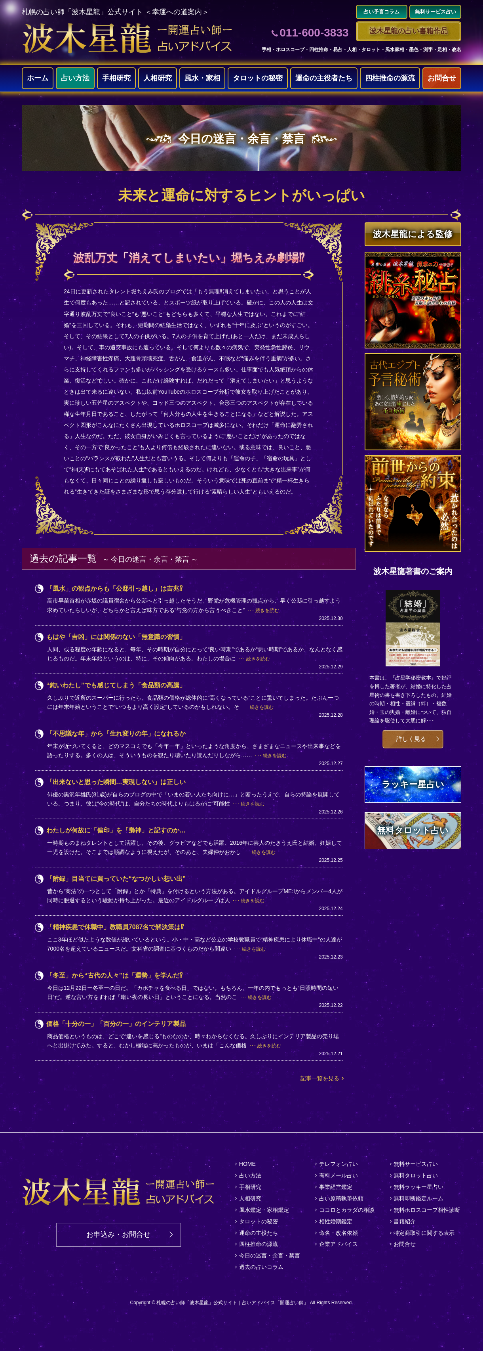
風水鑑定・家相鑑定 (264, 1210)
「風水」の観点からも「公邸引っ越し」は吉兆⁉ (114, 588)
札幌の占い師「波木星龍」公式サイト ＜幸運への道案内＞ (115, 12)
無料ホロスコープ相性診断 (427, 1210)
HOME (247, 1164)
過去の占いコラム (261, 1267)
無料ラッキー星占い (418, 1187)
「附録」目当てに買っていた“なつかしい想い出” (116, 878)
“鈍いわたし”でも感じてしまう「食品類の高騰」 (116, 685)
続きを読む (267, 610)
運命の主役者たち (323, 78)
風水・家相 (202, 78)
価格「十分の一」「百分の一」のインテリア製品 (116, 1023)
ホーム (37, 78)
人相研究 (157, 78)
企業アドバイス (338, 1244)
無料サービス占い (416, 1164)
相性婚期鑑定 (335, 1221)
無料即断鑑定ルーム (418, 1198)
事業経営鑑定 (335, 1187)
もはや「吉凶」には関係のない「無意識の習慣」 (116, 636)
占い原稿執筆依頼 (341, 1198)
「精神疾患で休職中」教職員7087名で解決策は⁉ (115, 927)
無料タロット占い (416, 1175)
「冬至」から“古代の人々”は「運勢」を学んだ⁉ (114, 975)
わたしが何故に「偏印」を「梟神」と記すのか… (116, 830)
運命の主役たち (258, 1233)
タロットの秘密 (258, 78)
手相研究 (116, 78)
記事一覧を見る (319, 1078)
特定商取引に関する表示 (424, 1233)
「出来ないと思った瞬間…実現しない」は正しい (116, 782)
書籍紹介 (405, 1221)
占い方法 (75, 78)
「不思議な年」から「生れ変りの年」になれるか (116, 733)
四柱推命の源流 (390, 78)
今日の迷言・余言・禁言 (269, 1255)
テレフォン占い (338, 1164)
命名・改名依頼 (338, 1233)
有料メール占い (338, 1175)
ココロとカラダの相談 (347, 1210)
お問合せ (442, 78)
